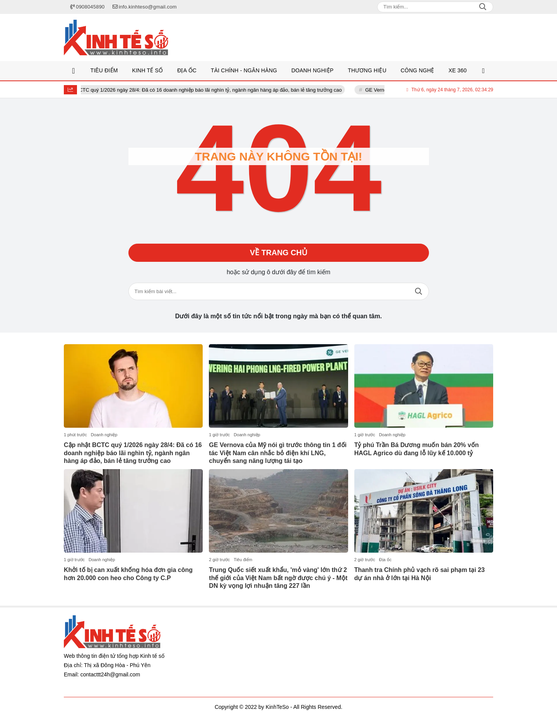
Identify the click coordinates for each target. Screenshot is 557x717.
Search (482, 7)
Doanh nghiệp (104, 434)
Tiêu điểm (243, 559)
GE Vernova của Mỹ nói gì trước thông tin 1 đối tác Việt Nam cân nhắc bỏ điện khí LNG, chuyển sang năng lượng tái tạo (278, 453)
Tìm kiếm (418, 291)
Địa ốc (385, 559)
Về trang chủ (278, 253)
